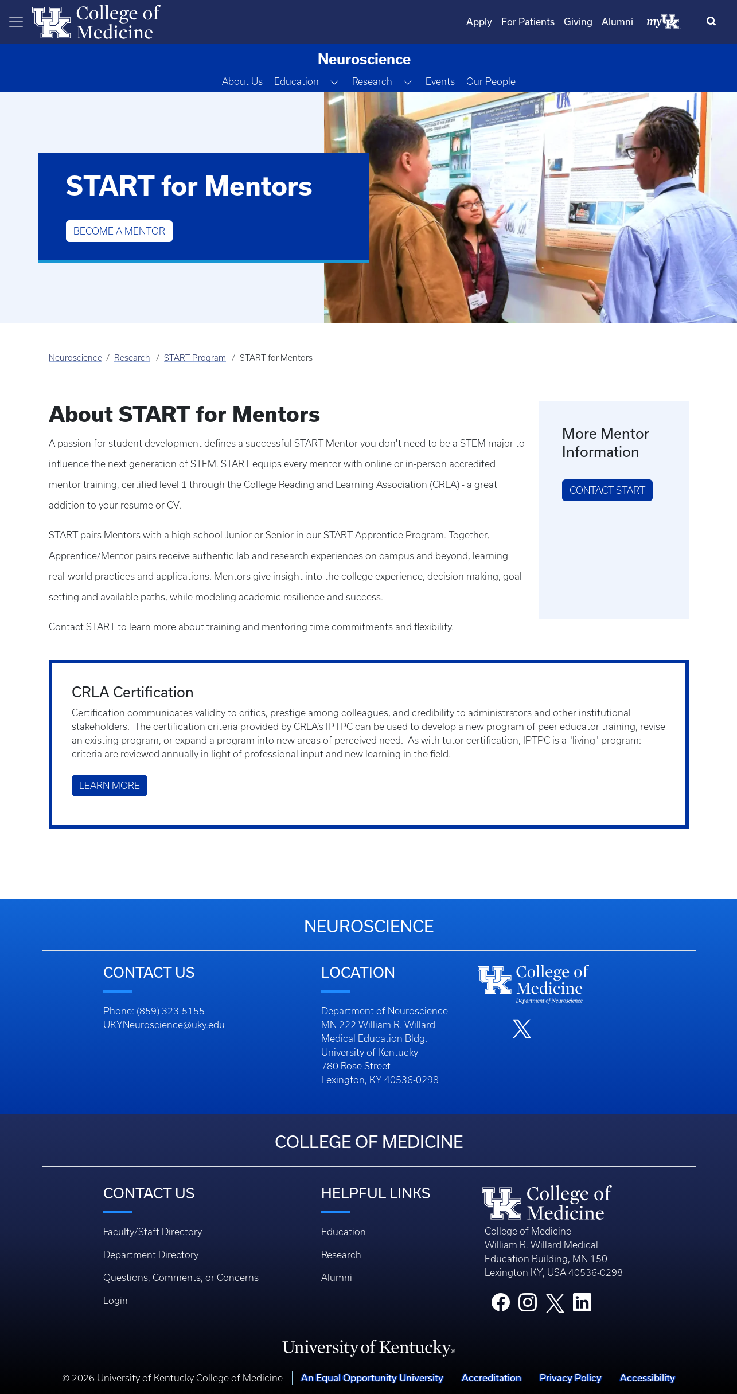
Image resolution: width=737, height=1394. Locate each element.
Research (132, 357)
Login (115, 1300)
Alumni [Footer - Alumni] (336, 1277)
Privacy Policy (571, 1377)
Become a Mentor (119, 231)
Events (440, 81)
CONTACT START (607, 490)
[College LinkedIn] (582, 1306)
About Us (242, 81)
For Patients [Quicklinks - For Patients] (528, 21)
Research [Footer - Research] (341, 1254)
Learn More (109, 785)
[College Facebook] (501, 1306)
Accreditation (491, 1377)
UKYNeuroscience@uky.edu (164, 1025)
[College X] (555, 1302)
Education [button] (296, 81)
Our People (491, 81)
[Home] (96, 20)
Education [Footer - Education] (343, 1232)
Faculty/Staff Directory (152, 1232)
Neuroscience (75, 357)
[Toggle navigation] (16, 21)
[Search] (714, 21)
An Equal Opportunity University (372, 1377)
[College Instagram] (527, 1306)
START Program (195, 357)
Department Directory (150, 1254)
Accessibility (647, 1377)
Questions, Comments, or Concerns (181, 1277)
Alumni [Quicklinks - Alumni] (617, 21)
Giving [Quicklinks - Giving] (578, 21)
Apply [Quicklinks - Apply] (479, 21)
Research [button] (372, 81)
